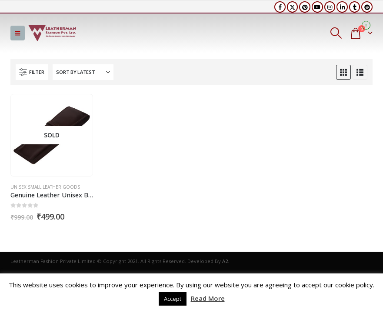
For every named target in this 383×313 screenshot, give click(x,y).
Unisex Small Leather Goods (45, 187)
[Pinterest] (304, 7)
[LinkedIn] (342, 7)
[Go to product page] (51, 135)
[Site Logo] (52, 33)
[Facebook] (280, 7)
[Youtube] (317, 7)
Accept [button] (172, 299)
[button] (17, 33)
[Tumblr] (354, 7)
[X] (292, 7)
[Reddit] (367, 7)
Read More (208, 298)
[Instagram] (330, 7)
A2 (225, 261)
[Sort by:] (83, 72)
